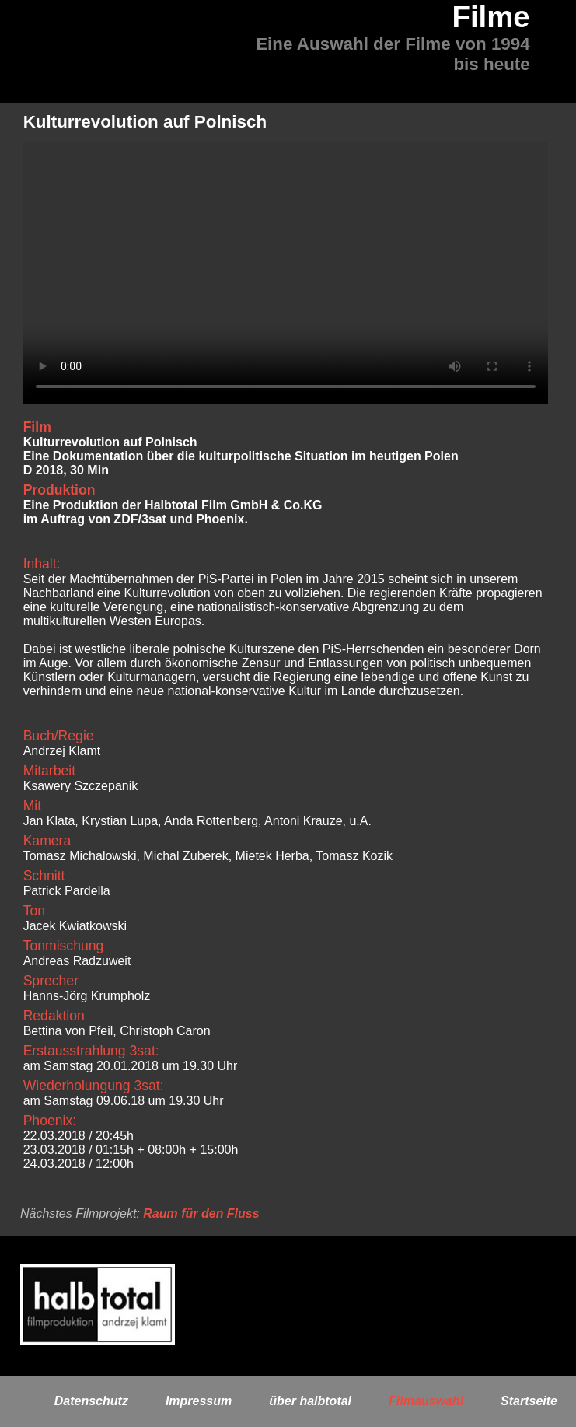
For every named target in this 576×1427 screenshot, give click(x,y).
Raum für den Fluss (201, 1213)
